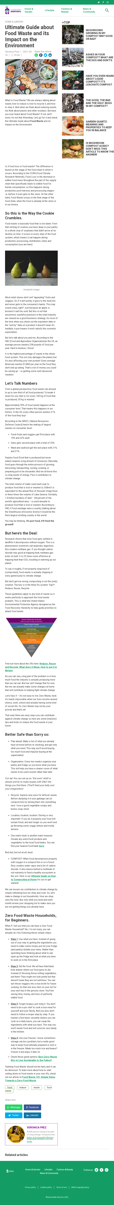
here (41, 846)
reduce (22, 1087)
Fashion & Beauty (66, 10)
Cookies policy (46, 1187)
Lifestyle (49, 10)
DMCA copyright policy (80, 1187)
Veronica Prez (12, 51)
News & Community (89, 10)
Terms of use (61, 1187)
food (9, 1087)
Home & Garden (29, 10)
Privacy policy (30, 1187)
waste (36, 1087)
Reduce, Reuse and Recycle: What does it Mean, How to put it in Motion (31, 667)
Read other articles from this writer (40, 1140)
